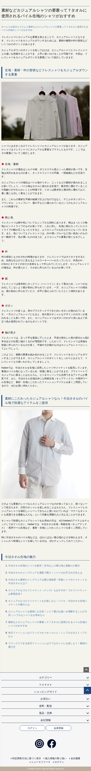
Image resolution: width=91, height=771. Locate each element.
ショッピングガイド (45, 691)
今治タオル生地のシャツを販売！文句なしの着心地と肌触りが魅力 (44, 565)
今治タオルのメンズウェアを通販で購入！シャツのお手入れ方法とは (45, 572)
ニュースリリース (40, 762)
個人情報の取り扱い (56, 758)
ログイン (32, 728)
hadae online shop (37, 769)
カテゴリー (45, 677)
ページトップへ (86, 670)
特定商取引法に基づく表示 (26, 758)
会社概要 (75, 758)
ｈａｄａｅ (45, 684)
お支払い (45, 698)
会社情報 (45, 720)
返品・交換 (45, 712)
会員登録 (58, 728)
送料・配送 (45, 705)
